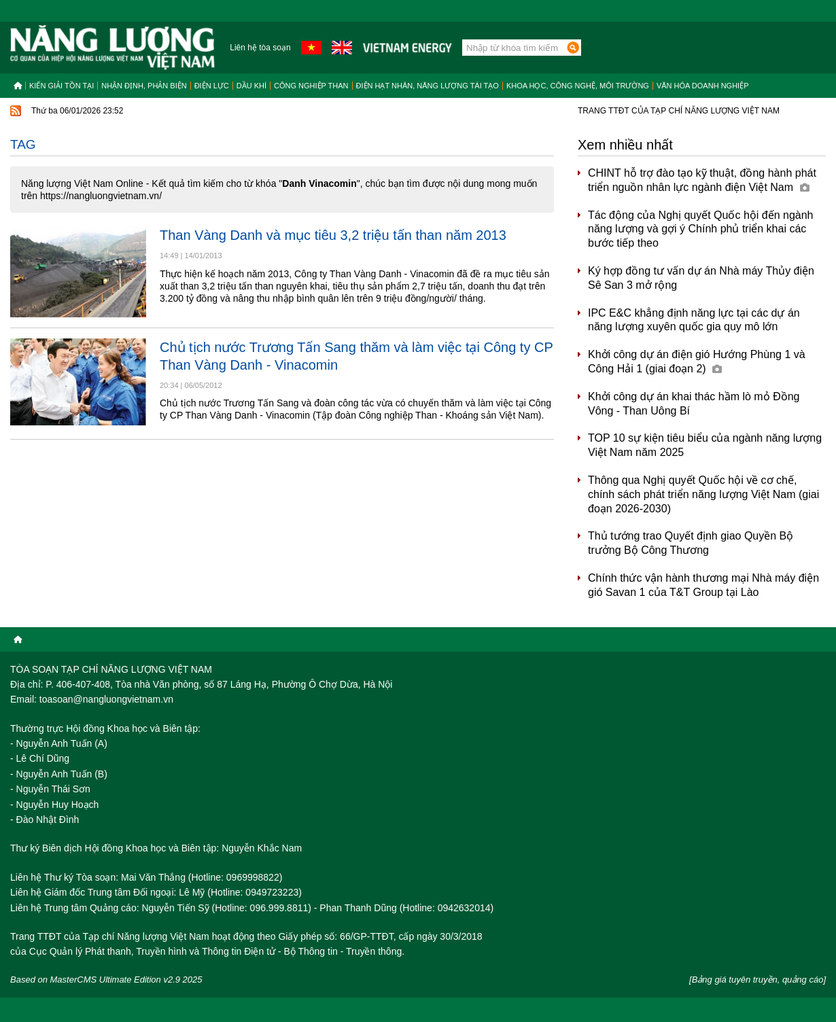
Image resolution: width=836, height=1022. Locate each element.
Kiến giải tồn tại (61, 86)
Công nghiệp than (311, 86)
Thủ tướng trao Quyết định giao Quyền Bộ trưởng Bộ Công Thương (690, 543)
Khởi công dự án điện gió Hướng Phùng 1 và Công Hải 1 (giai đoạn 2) (696, 361)
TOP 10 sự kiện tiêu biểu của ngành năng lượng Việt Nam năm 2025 (705, 445)
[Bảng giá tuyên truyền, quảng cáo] (757, 979)
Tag (23, 144)
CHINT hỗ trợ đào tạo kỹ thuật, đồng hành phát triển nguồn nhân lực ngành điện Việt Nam (702, 180)
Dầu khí (251, 86)
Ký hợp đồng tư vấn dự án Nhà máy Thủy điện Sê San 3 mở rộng (701, 278)
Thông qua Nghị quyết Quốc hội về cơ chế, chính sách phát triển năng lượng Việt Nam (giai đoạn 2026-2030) (703, 494)
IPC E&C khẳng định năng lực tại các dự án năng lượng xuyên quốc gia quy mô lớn (694, 320)
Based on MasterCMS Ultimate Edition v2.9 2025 (106, 979)
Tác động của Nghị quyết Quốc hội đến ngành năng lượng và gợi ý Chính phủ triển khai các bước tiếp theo (701, 229)
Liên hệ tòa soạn (260, 47)
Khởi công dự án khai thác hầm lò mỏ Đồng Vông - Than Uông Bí (693, 404)
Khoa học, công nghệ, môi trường (577, 86)
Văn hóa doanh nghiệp (703, 86)
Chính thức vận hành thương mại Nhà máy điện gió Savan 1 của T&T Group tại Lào (703, 585)
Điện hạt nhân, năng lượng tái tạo (427, 86)
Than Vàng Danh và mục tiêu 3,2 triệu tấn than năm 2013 (333, 235)
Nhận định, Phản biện (143, 86)
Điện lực (211, 86)
